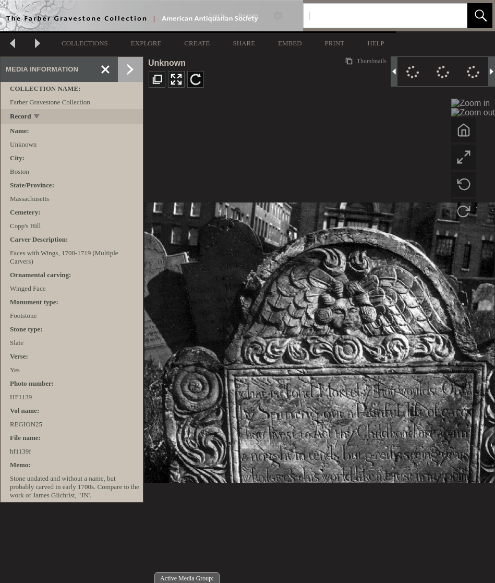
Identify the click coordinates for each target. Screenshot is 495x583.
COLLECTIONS (85, 43)
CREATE (197, 43)
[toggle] (37, 117)
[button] (479, 15)
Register (248, 15)
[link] (451, 15)
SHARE (244, 43)
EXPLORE (146, 43)
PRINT (335, 43)
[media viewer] (319, 339)
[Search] (373, 15)
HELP (375, 43)
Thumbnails (371, 61)
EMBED (290, 43)
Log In (217, 15)
